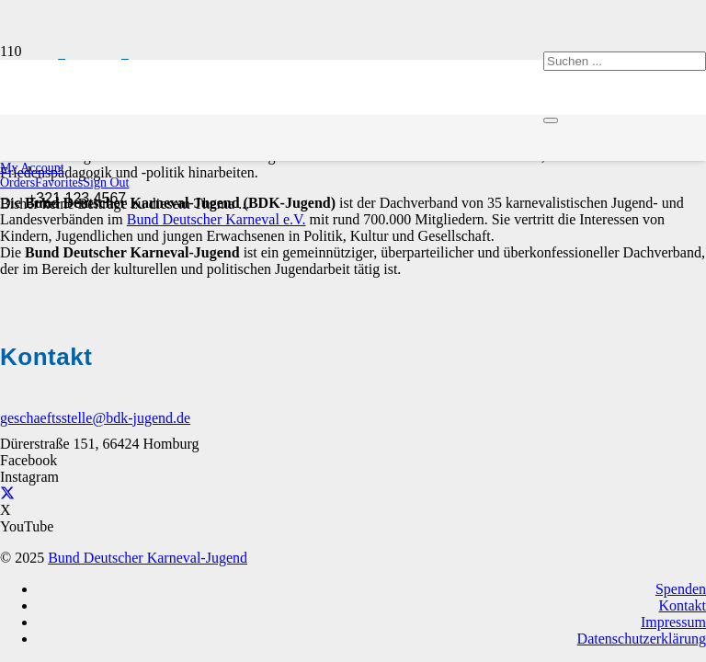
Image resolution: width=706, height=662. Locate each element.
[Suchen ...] (624, 61)
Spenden (680, 589)
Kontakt (682, 605)
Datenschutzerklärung (641, 638)
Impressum (673, 622)
